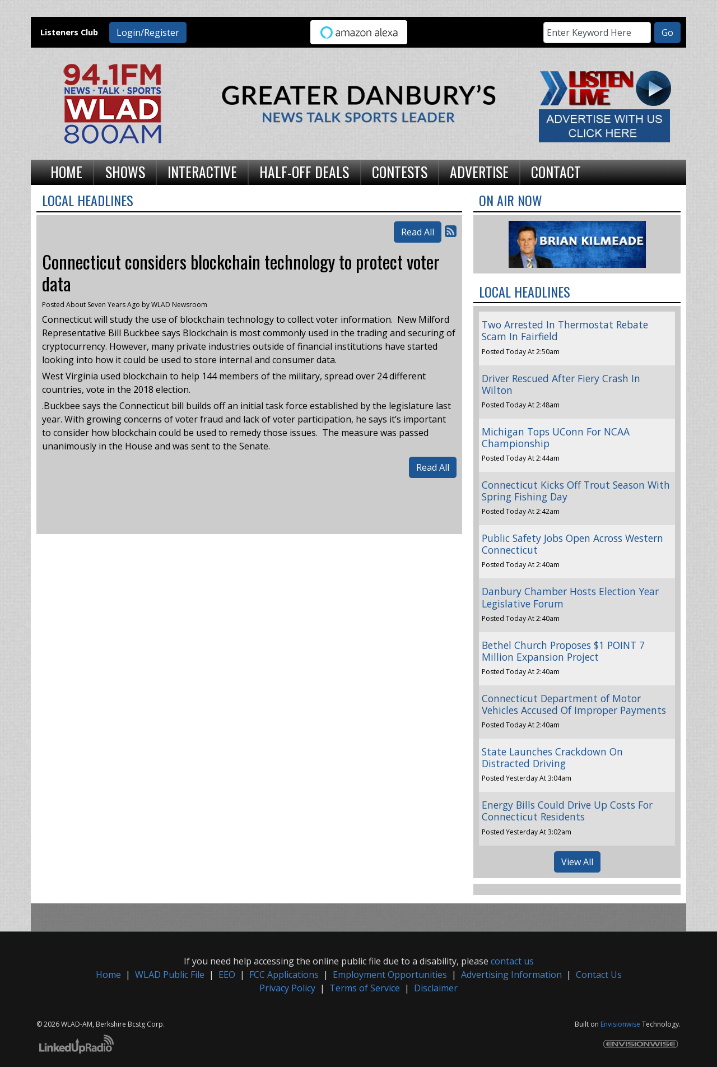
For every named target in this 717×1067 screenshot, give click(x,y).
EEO (226, 974)
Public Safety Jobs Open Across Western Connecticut (572, 543)
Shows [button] (125, 171)
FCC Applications (284, 974)
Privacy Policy (287, 988)
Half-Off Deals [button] (304, 171)
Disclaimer (436, 988)
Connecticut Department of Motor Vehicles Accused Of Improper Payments (574, 704)
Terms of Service (364, 988)
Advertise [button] (479, 171)
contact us (512, 961)
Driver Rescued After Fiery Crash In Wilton (561, 384)
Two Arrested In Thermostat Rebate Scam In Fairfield (565, 330)
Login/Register (148, 32)
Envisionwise (620, 1024)
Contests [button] (399, 171)
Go (667, 32)
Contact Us (599, 974)
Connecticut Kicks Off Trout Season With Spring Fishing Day (576, 490)
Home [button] (66, 171)
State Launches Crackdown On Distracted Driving (552, 757)
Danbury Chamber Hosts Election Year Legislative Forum (570, 597)
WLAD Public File (169, 974)
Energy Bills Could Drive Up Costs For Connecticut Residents (567, 810)
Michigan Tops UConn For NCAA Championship (556, 437)
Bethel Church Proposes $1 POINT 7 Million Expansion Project (563, 651)
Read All (417, 232)
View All (577, 862)
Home (108, 974)
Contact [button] (556, 171)
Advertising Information (511, 974)
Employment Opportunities (390, 974)
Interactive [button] (202, 171)
